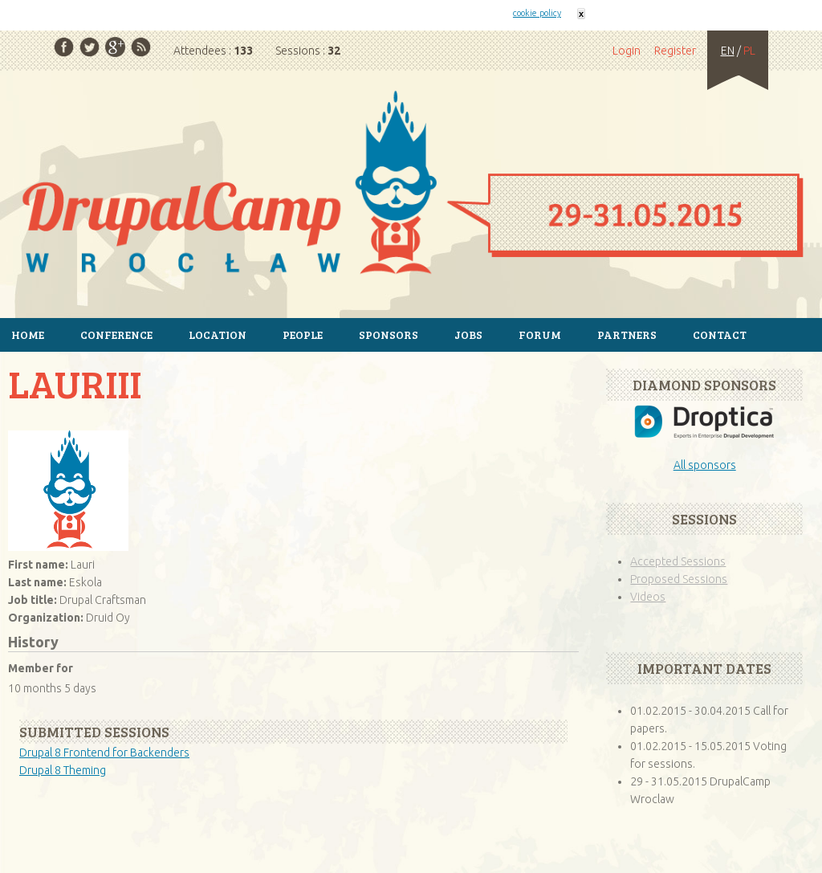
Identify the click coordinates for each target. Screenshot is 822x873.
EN (728, 50)
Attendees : (213, 50)
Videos (647, 596)
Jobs (468, 334)
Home (411, 184)
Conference (116, 334)
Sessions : (307, 50)
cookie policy (537, 13)
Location (217, 334)
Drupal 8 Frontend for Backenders (104, 752)
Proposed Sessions (678, 579)
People (303, 334)
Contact (720, 334)
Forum (540, 334)
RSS (141, 47)
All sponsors (704, 465)
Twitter (89, 47)
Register (675, 50)
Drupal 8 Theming (62, 770)
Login (626, 50)
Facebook (64, 47)
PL (749, 50)
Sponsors (388, 334)
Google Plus (115, 47)
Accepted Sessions (678, 561)
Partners (627, 334)
